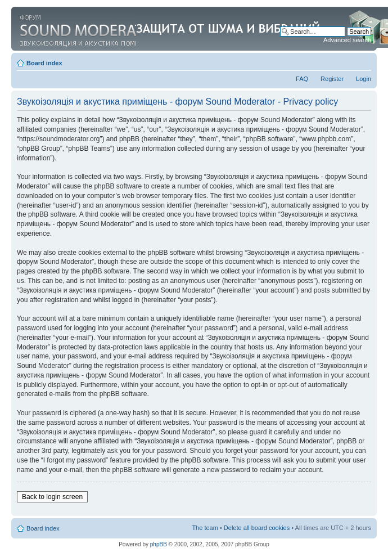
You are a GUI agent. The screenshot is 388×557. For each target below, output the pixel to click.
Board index (44, 63)
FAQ (302, 78)
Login (363, 78)
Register (332, 78)
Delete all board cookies (257, 527)
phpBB (158, 544)
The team (205, 527)
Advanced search (347, 40)
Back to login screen (52, 497)
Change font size (363, 61)
